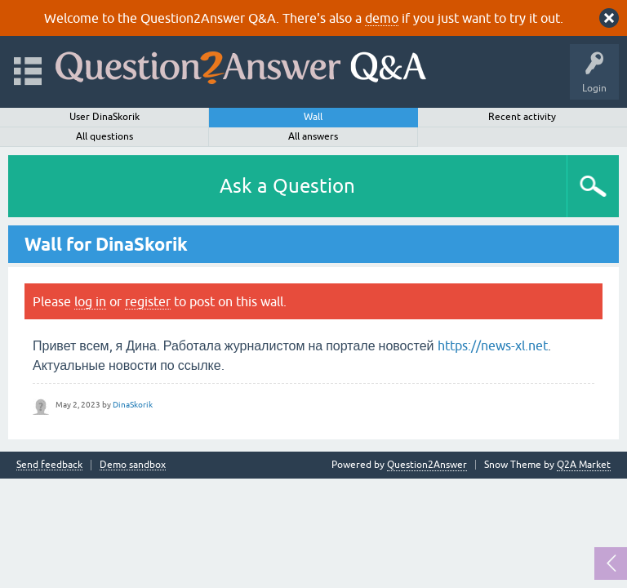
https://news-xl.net (493, 345)
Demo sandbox (133, 465)
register (148, 301)
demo (381, 18)
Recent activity (522, 116)
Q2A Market (584, 464)
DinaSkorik (133, 404)
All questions (104, 136)
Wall (313, 116)
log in (90, 301)
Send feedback (49, 465)
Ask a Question (287, 186)
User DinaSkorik (104, 116)
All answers (313, 136)
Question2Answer (427, 464)
